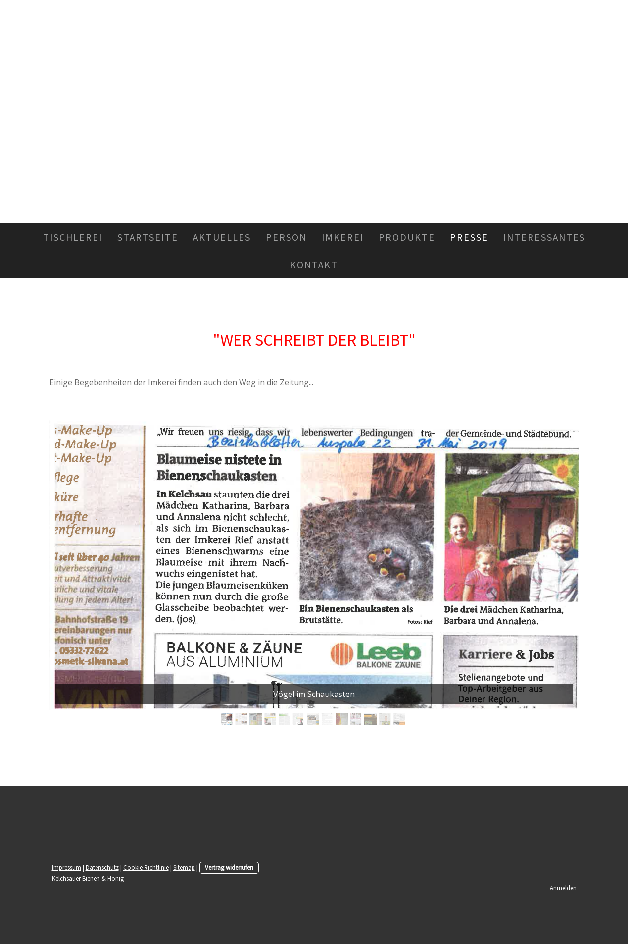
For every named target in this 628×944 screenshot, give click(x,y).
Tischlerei (72, 236)
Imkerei (343, 236)
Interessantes (544, 236)
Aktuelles (222, 236)
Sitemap (184, 867)
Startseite (147, 236)
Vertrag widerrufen (229, 867)
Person (286, 236)
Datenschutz (102, 867)
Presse (469, 236)
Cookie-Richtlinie (146, 867)
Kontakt (314, 264)
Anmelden (563, 888)
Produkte (407, 236)
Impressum (66, 867)
